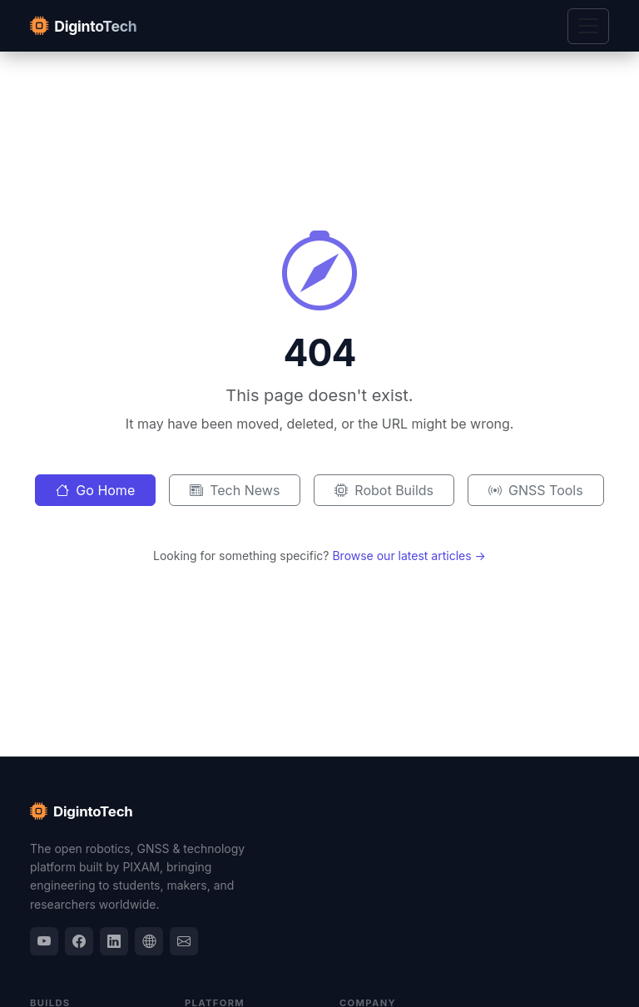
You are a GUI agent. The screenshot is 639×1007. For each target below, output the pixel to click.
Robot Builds (383, 490)
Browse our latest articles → (409, 555)
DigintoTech (81, 811)
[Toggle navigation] (588, 26)
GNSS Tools (535, 490)
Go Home (95, 490)
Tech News (235, 490)
